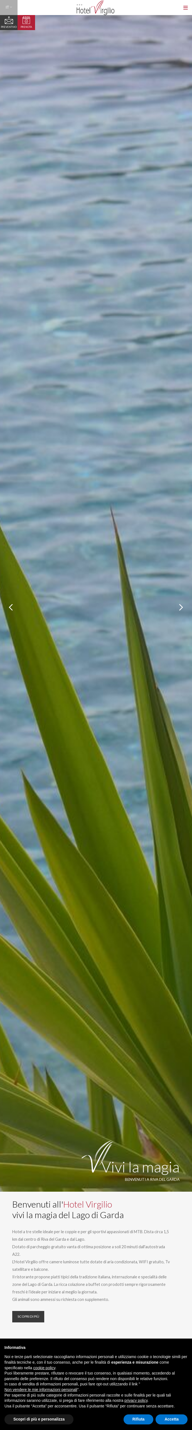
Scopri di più (27, 1316)
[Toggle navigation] (185, 7)
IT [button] (9, 7)
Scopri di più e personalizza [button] (39, 1419)
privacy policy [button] (135, 1400)
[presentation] (10, 607)
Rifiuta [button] (138, 1419)
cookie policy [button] (44, 1368)
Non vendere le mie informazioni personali (40, 1389)
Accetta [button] (171, 1419)
